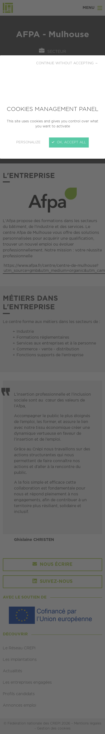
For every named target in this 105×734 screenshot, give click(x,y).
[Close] (52, 367)
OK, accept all (69, 142)
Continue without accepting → (67, 63)
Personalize (28, 142)
